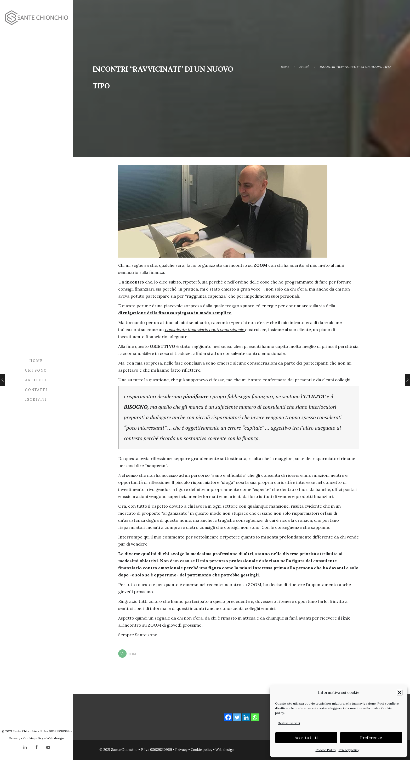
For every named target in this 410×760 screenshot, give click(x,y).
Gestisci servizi (289, 723)
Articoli (36, 380)
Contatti (36, 390)
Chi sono (36, 370)
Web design (55, 738)
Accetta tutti (306, 737)
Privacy (14, 738)
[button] (399, 692)
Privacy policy (349, 750)
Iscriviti (36, 399)
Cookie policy (33, 738)
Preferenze (371, 737)
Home (36, 361)
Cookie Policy (326, 750)
